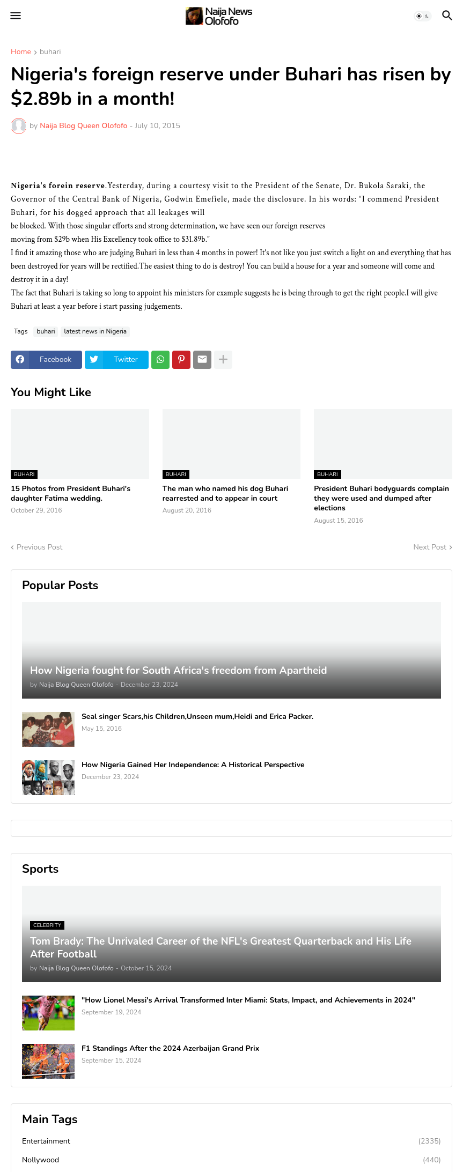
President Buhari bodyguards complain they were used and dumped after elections (381, 498)
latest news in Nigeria (95, 331)
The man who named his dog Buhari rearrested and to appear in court (226, 493)
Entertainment (231, 1141)
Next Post (429, 547)
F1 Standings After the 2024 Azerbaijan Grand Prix (170, 1049)
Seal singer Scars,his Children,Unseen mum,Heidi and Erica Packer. (197, 717)
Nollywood (231, 1160)
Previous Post (39, 547)
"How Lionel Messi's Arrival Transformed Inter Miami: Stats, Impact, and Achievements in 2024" (248, 1000)
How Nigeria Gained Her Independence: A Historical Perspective (193, 765)
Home (21, 52)
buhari (50, 52)
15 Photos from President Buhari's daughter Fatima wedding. (70, 493)
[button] (15, 16)
